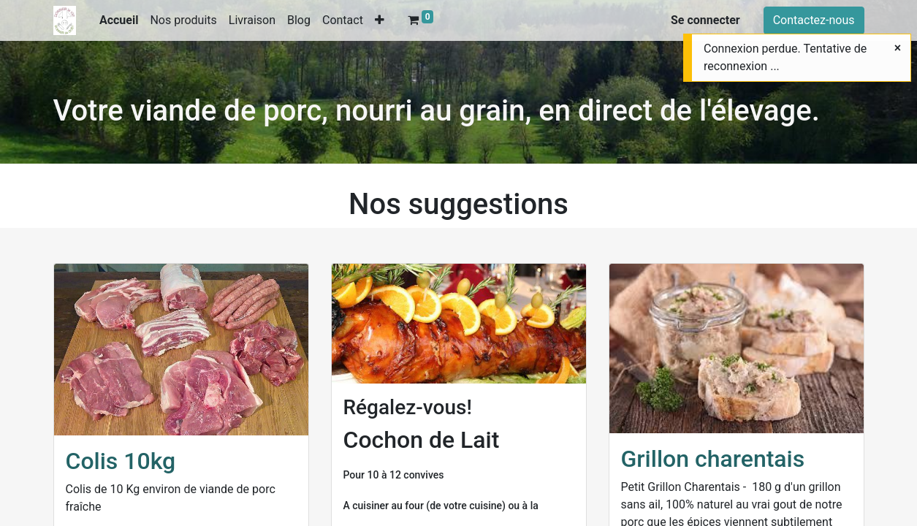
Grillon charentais (713, 459)
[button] (379, 20)
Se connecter (705, 20)
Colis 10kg (121, 461)
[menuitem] (119, 20)
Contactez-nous (814, 20)
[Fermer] (897, 48)
